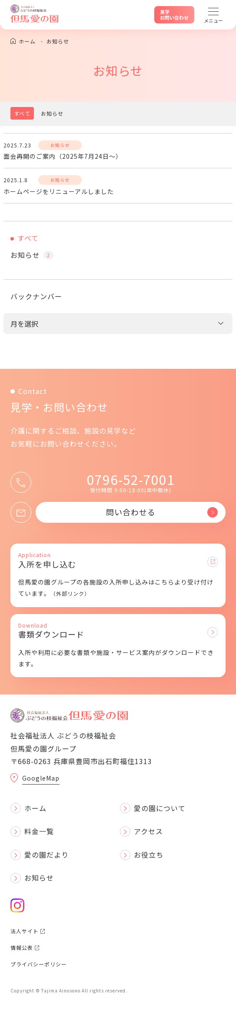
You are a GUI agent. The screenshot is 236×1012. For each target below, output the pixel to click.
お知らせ (52, 113)
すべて (22, 113)
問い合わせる (162, 512)
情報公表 (25, 947)
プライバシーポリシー (38, 964)
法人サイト (27, 931)
